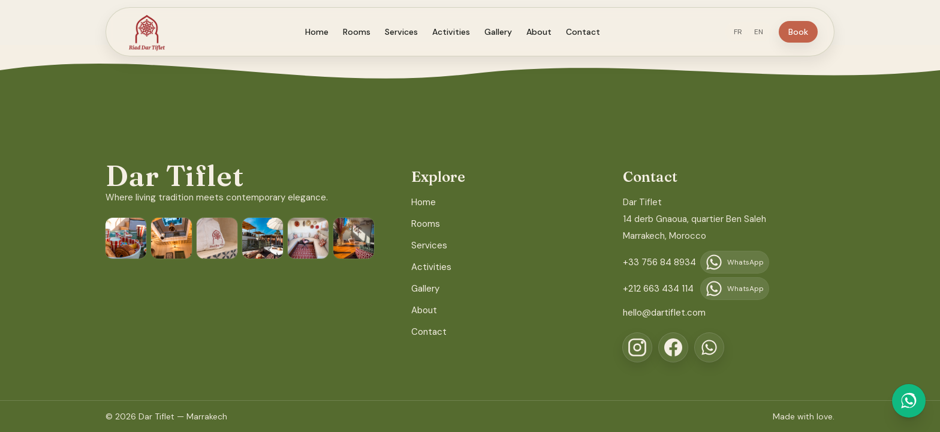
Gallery (503, 31)
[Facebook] (673, 347)
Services (406, 31)
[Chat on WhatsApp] (909, 401)
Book (807, 31)
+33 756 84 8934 (659, 262)
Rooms (361, 31)
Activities (456, 31)
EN (767, 32)
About (543, 31)
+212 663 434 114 (658, 289)
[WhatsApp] (709, 347)
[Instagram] (637, 347)
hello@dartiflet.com (664, 313)
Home (321, 31)
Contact (588, 31)
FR (747, 32)
